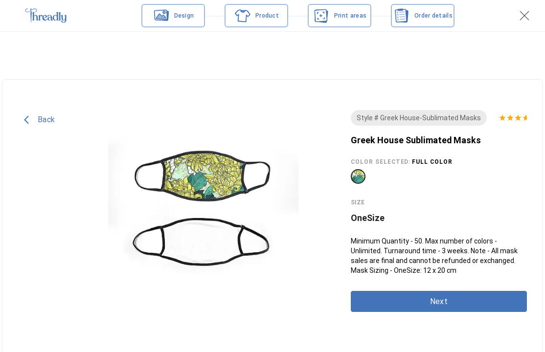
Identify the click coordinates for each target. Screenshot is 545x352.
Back (39, 120)
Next (439, 301)
